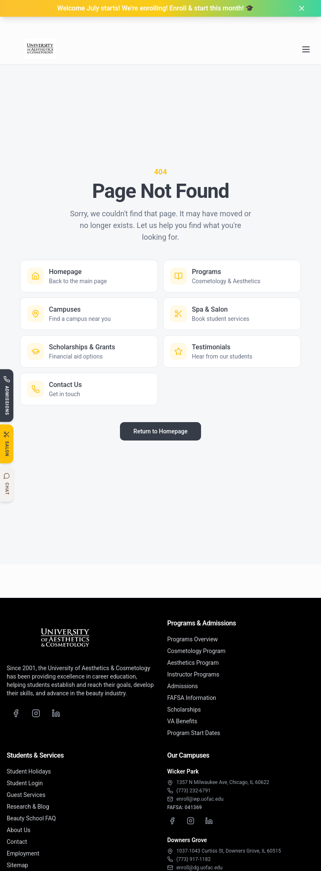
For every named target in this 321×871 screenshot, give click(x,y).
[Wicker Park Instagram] (190, 820)
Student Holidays (29, 771)
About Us (19, 830)
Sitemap (17, 865)
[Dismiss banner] (302, 8)
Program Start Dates (193, 733)
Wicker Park (183, 771)
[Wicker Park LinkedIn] (209, 820)
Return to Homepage (160, 431)
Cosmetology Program (196, 651)
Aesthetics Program (193, 662)
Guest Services (26, 795)
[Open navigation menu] (306, 31)
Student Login (25, 783)
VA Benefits (182, 721)
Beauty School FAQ (31, 818)
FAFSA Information (191, 697)
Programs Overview (192, 639)
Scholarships (184, 709)
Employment (23, 853)
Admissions (182, 686)
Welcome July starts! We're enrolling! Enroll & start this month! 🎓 (155, 8)
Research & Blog (28, 806)
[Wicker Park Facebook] (172, 820)
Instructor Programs (193, 674)
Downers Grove (187, 840)
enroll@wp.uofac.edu (200, 799)
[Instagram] (36, 713)
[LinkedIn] (56, 713)
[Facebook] (16, 713)
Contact (17, 841)
